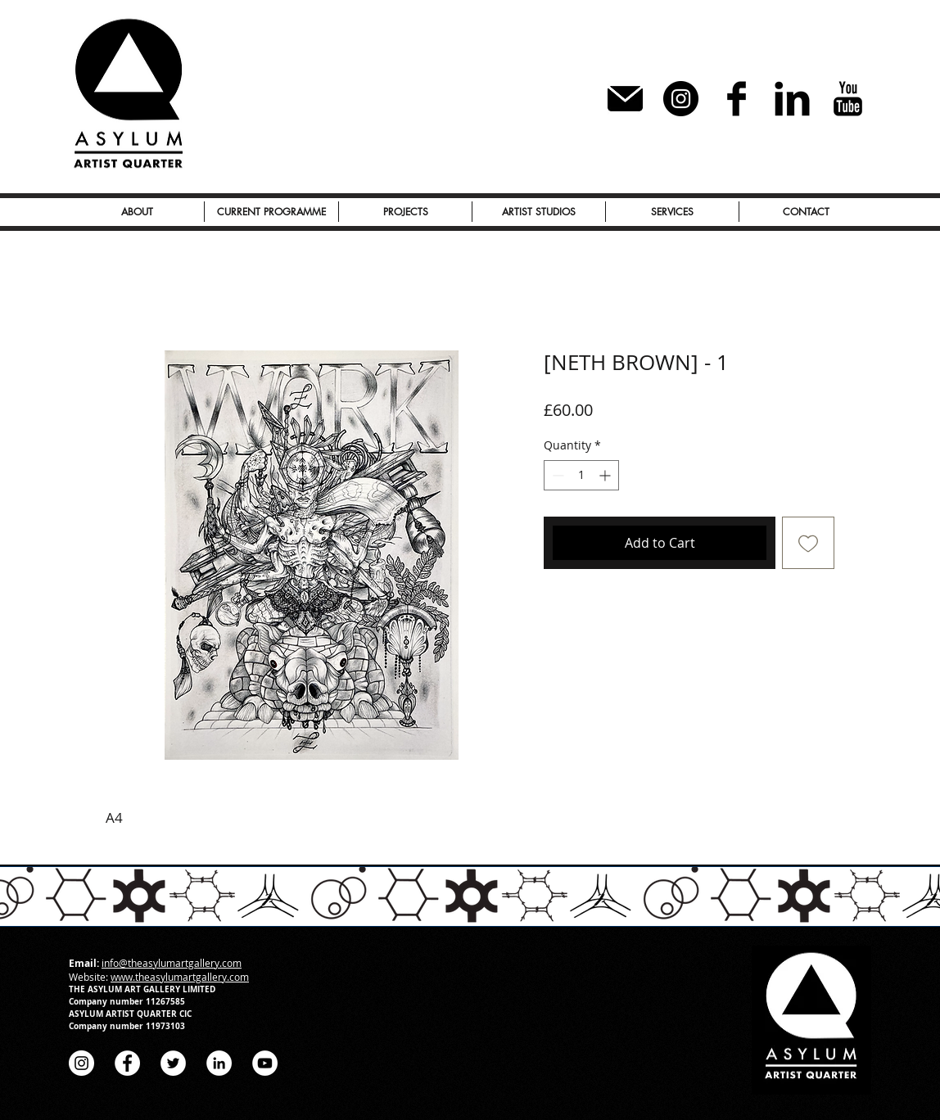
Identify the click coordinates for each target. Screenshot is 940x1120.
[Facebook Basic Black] (736, 98)
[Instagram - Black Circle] (680, 98)
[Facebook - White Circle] (127, 1063)
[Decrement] (556, 475)
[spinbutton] (581, 475)
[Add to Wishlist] (808, 543)
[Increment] (606, 475)
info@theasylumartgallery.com (172, 962)
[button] (405, 211)
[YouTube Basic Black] (847, 98)
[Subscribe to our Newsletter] (625, 98)
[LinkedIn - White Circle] (219, 1063)
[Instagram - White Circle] (81, 1063)
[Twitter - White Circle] (173, 1063)
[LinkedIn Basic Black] (792, 98)
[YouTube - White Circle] (265, 1063)
